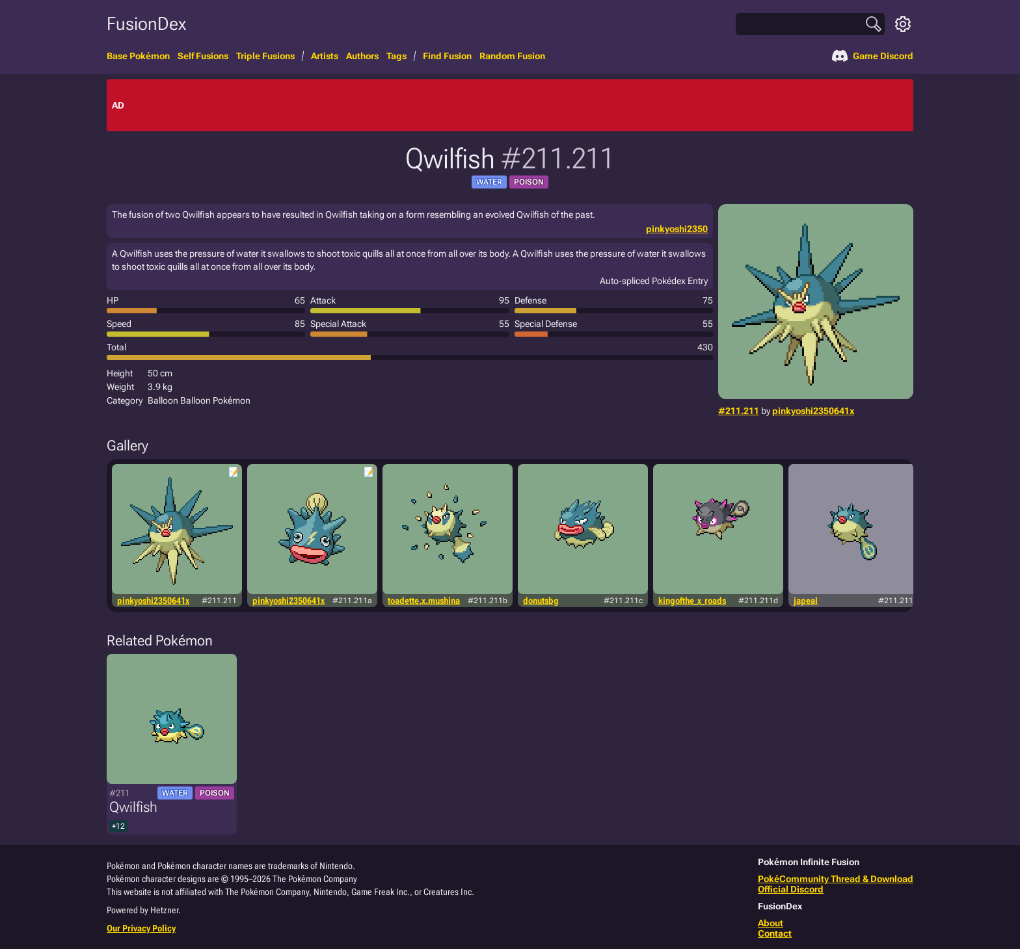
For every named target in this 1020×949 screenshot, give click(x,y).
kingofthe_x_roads (692, 600)
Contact (775, 933)
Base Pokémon (138, 56)
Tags (396, 56)
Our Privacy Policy (141, 928)
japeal (806, 600)
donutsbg (541, 600)
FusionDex (146, 23)
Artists (324, 56)
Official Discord (791, 889)
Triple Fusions (265, 56)
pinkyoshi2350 (677, 229)
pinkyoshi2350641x (813, 411)
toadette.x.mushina (424, 600)
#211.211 (738, 411)
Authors (362, 56)
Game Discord (872, 56)
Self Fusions (203, 56)
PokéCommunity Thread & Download (835, 879)
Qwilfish (133, 807)
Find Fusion (447, 56)
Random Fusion (512, 56)
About (770, 923)
